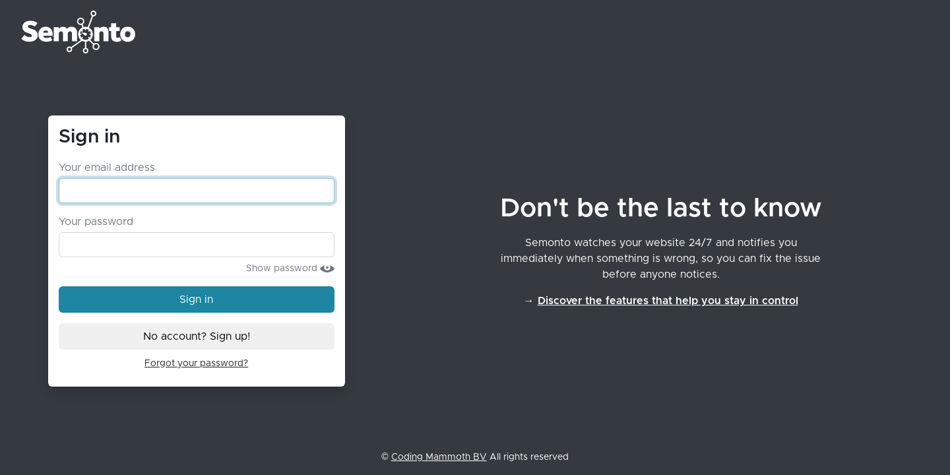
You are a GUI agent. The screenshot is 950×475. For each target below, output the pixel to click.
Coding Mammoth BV (439, 457)
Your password (96, 221)
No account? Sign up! (196, 336)
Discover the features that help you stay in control (668, 301)
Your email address (107, 167)
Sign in (207, 298)
